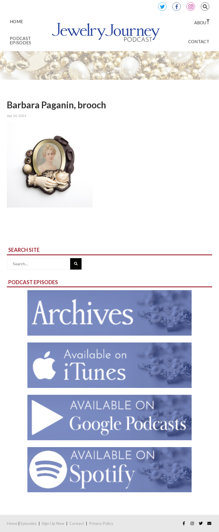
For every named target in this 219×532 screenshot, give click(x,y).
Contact (76, 523)
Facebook (176, 6)
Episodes (29, 523)
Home (12, 523)
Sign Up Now (53, 523)
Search (205, 6)
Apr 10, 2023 (16, 115)
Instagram (190, 6)
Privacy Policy (101, 523)
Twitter (162, 6)
